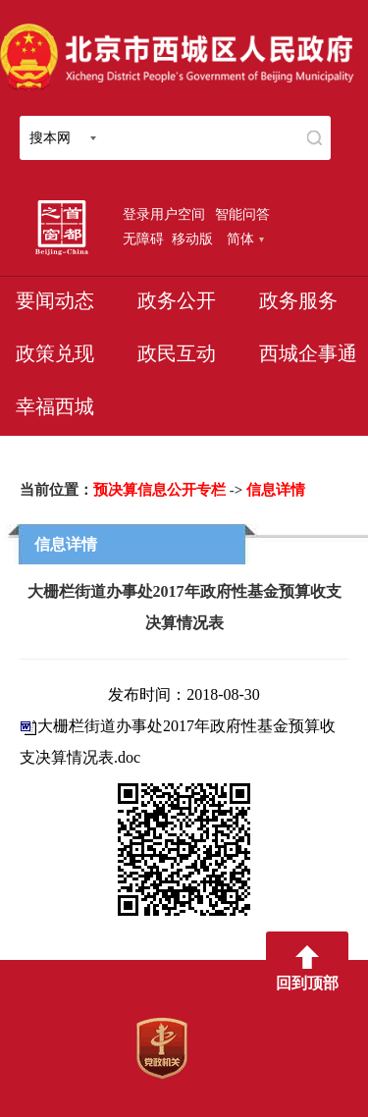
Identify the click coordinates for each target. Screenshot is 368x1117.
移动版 (192, 238)
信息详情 (275, 490)
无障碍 (143, 238)
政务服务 (298, 300)
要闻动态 (55, 300)
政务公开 (176, 300)
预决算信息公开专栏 (159, 490)
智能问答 (242, 214)
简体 (245, 238)
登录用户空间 (164, 214)
